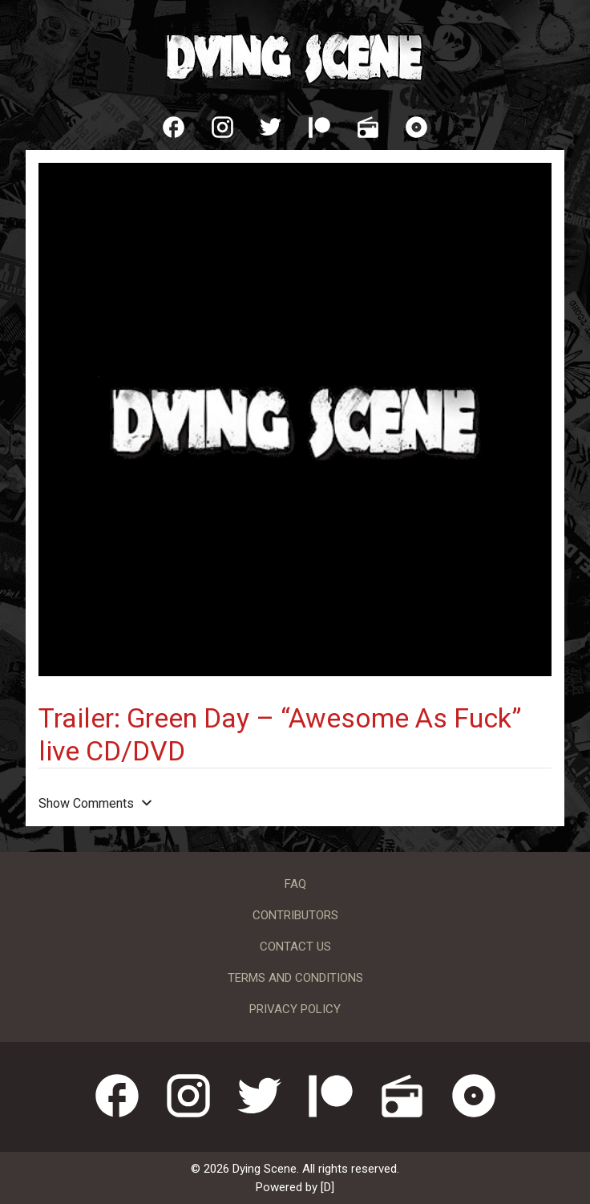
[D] (327, 1187)
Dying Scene (295, 56)
